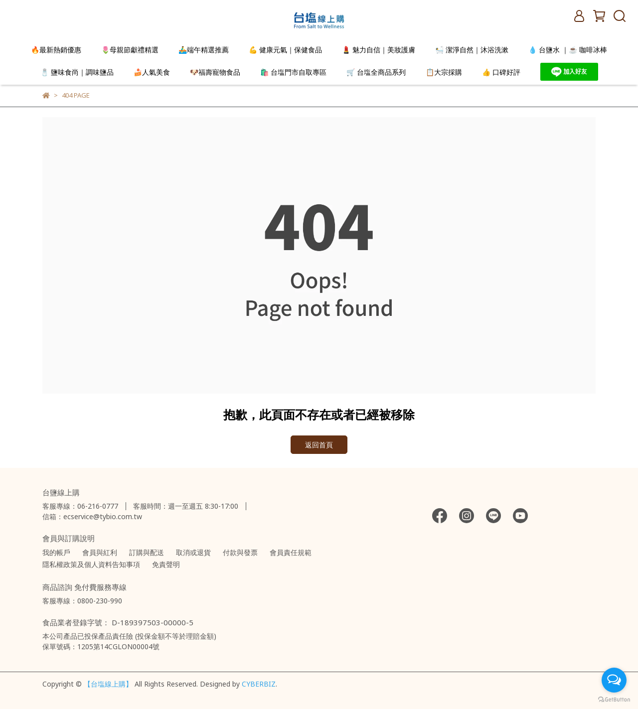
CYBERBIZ (259, 684)
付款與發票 (240, 552)
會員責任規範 (291, 552)
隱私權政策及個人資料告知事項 (91, 564)
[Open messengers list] (614, 680)
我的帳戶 (56, 552)
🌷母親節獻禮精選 (130, 49)
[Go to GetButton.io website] (614, 699)
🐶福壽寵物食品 (215, 72)
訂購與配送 (146, 552)
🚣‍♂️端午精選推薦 (203, 49)
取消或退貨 (193, 552)
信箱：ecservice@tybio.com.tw (92, 516)
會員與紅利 (99, 552)
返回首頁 (319, 444)
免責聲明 (166, 564)
